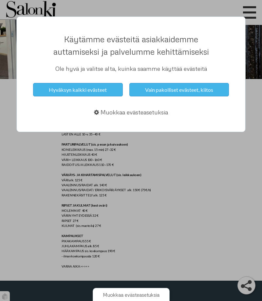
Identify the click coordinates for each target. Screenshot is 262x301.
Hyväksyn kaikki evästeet (78, 90)
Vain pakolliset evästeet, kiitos (179, 90)
